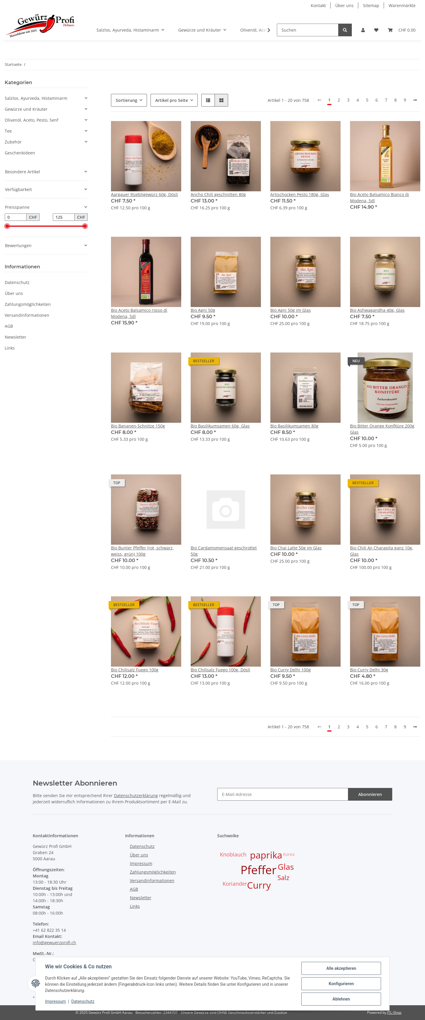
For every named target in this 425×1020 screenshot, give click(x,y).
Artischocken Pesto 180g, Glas (299, 194)
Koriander (235, 883)
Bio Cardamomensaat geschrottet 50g (224, 551)
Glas (286, 866)
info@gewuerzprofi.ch (54, 942)
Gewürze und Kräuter (26, 109)
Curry (259, 885)
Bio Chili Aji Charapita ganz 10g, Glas (381, 551)
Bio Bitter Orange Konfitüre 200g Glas (382, 429)
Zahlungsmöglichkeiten (28, 304)
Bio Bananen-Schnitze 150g (138, 426)
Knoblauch (233, 854)
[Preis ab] (16, 217)
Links (10, 348)
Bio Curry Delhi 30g (369, 670)
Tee (8, 131)
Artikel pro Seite (171, 100)
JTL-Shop (394, 1012)
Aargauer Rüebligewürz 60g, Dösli (144, 194)
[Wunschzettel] (376, 30)
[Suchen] (308, 30)
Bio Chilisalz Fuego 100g (134, 670)
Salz (283, 877)
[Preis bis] (64, 217)
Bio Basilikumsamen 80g (294, 426)
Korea (289, 854)
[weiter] (415, 100)
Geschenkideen (20, 153)
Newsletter (15, 337)
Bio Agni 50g (203, 310)
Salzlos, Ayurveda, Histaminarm (36, 98)
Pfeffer (259, 869)
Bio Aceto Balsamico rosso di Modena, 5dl (139, 313)
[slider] (7, 226)
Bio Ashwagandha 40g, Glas (377, 310)
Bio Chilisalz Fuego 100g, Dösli (220, 670)
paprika (266, 855)
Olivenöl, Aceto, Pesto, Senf (31, 120)
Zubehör (13, 142)
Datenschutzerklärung (136, 795)
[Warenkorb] (401, 30)
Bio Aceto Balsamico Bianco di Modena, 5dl (379, 197)
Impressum (141, 863)
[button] (363, 30)
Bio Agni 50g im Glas (290, 310)
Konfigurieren (341, 983)
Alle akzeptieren (341, 968)
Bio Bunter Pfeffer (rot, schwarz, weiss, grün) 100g (142, 551)
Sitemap (371, 5)
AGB (9, 326)
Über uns (344, 5)
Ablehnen (341, 999)
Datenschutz (17, 282)
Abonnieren (370, 794)
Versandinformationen (27, 315)
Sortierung (126, 100)
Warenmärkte (402, 5)
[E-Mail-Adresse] (282, 794)
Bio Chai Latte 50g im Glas (296, 548)
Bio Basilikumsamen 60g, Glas (220, 426)
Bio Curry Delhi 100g (290, 670)
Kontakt (318, 5)
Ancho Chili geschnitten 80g (218, 194)
